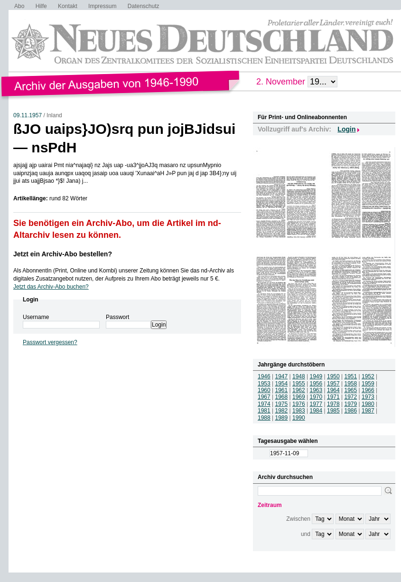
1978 (333, 404)
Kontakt (67, 6)
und (305, 534)
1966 (368, 390)
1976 (298, 404)
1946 (264, 376)
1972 (351, 397)
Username (36, 317)
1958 (351, 383)
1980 (368, 404)
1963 (316, 390)
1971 (333, 397)
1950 (333, 376)
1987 (368, 410)
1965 (351, 390)
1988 (264, 417)
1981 (264, 410)
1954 (281, 383)
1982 (281, 410)
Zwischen (298, 519)
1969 (298, 397)
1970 (316, 397)
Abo (19, 6)
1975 (281, 404)
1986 (351, 410)
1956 (316, 383)
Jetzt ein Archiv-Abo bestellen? (62, 254)
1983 (298, 410)
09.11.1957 (27, 115)
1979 (351, 404)
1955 (298, 383)
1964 (333, 390)
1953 (264, 383)
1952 (368, 376)
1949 (316, 376)
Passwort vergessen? (50, 342)
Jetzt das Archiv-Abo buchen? (51, 286)
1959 (368, 383)
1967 (264, 397)
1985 (333, 410)
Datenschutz (143, 6)
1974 (264, 404)
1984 (316, 410)
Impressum (102, 6)
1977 (316, 404)
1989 (281, 417)
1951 (351, 376)
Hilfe (41, 6)
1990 (298, 417)
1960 (264, 390)
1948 (298, 376)
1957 (333, 383)
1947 (281, 376)
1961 (281, 390)
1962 (298, 390)
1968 (281, 397)
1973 (368, 397)
